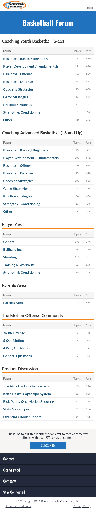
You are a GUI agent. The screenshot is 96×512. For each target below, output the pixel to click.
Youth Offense (14, 333)
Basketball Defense (18, 81)
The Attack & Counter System (26, 386)
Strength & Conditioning (21, 112)
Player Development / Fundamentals (31, 66)
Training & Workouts (18, 265)
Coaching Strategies (18, 89)
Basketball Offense (17, 74)
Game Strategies (15, 97)
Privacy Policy (82, 506)
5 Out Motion (13, 340)
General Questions (17, 356)
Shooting (10, 257)
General (9, 242)
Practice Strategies (17, 104)
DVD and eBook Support (22, 417)
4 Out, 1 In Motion (17, 348)
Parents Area (13, 303)
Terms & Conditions (18, 506)
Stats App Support (17, 409)
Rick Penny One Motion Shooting (28, 401)
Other (7, 120)
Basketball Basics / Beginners (25, 58)
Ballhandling (12, 249)
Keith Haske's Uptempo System (27, 394)
